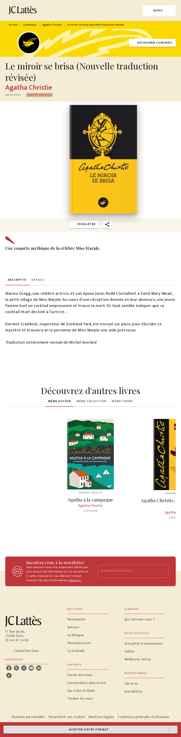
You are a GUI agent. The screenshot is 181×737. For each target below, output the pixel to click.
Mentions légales (101, 717)
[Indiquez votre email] (128, 571)
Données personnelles (28, 717)
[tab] (17, 280)
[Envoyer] (163, 571)
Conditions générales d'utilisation (143, 717)
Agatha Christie (52, 24)
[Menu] (159, 10)
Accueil (13, 24)
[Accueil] (23, 10)
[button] (152, 43)
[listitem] (9, 668)
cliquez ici (75, 580)
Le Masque (30, 24)
